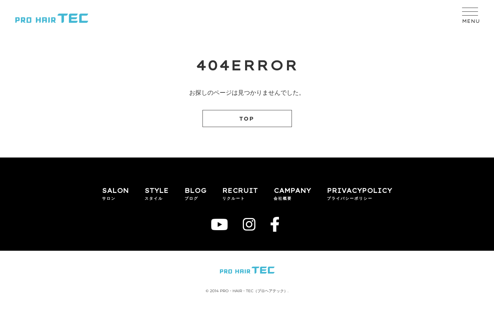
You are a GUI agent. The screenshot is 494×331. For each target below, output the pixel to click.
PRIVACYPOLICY (359, 190)
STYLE (157, 190)
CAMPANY (292, 190)
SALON (115, 190)
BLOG (195, 190)
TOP (247, 118)
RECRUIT (240, 190)
